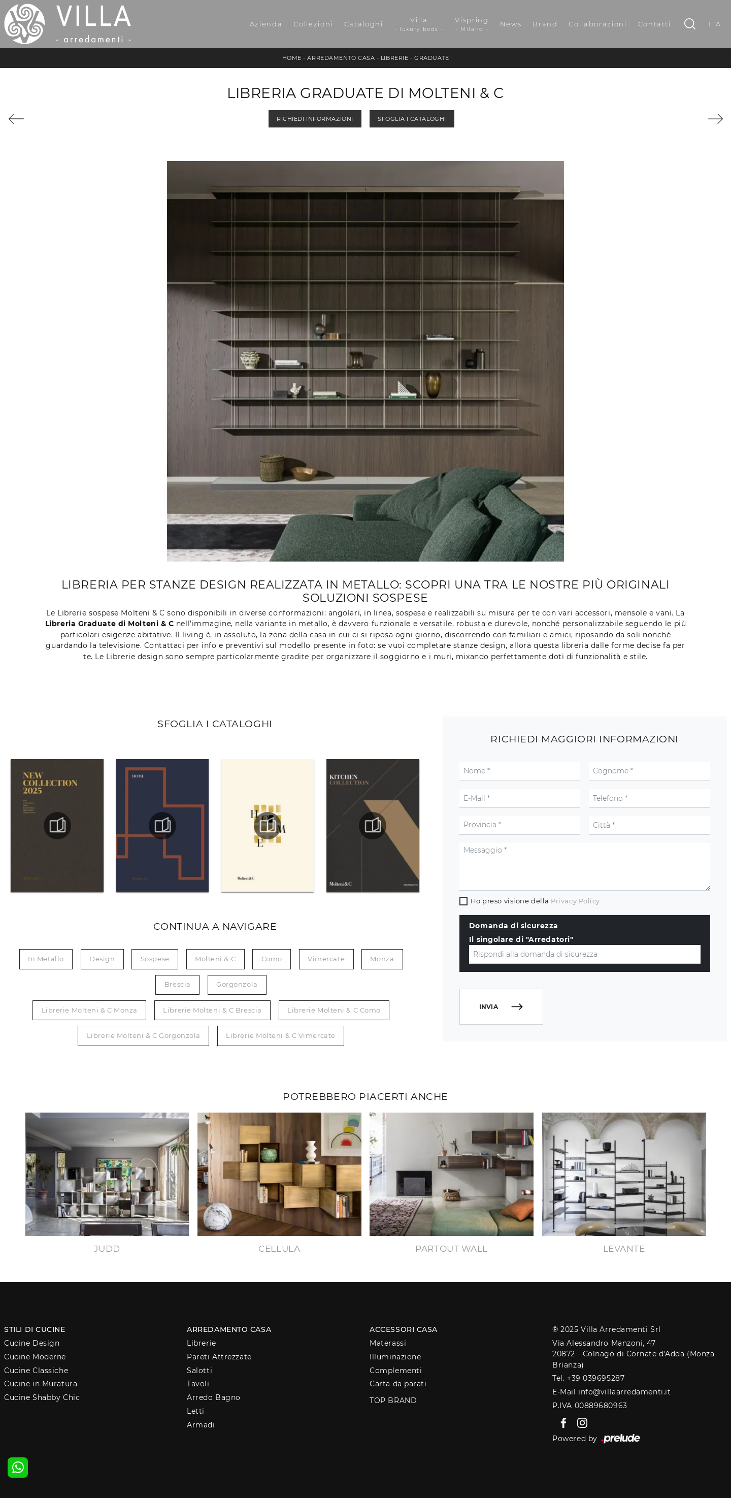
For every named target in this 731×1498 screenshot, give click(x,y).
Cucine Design (31, 1343)
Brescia (177, 984)
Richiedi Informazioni (315, 118)
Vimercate (326, 959)
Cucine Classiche (36, 1370)
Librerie (394, 57)
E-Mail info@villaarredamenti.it (611, 1391)
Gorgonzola (237, 984)
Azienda (266, 24)
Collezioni (313, 24)
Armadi (201, 1424)
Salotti (199, 1370)
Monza (382, 959)
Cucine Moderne (35, 1356)
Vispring (471, 24)
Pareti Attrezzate (219, 1356)
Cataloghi (363, 24)
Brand (545, 24)
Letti (196, 1411)
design (102, 959)
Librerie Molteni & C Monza (90, 1010)
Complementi (396, 1370)
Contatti (654, 24)
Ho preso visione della (535, 901)
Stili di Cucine (34, 1329)
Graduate (431, 57)
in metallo (46, 959)
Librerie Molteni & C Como (334, 1010)
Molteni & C (215, 959)
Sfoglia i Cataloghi (412, 118)
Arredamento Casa (341, 57)
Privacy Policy (575, 901)
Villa (419, 24)
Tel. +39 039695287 (588, 1378)
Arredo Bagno (214, 1397)
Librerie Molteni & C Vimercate (281, 1035)
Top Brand (393, 1400)
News (511, 24)
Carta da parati (398, 1383)
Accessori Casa (404, 1329)
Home (292, 57)
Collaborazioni (597, 24)
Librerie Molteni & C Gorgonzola (144, 1035)
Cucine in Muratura (40, 1383)
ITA (715, 24)
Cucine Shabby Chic (42, 1397)
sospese (155, 959)
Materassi (388, 1343)
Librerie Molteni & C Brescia (212, 1010)
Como (271, 959)
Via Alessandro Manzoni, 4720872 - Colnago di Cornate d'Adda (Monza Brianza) (633, 1354)
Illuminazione (395, 1356)
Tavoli (198, 1383)
